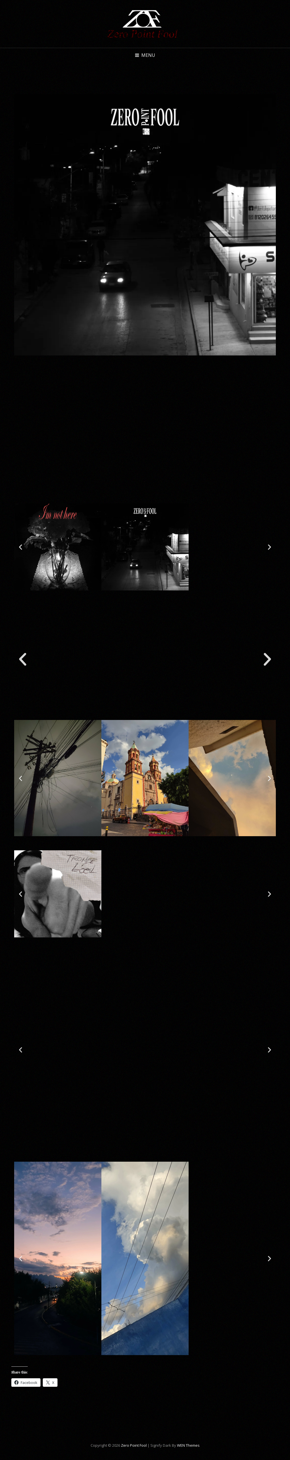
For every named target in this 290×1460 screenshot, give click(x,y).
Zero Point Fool (134, 1445)
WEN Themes (188, 1445)
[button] (20, 546)
